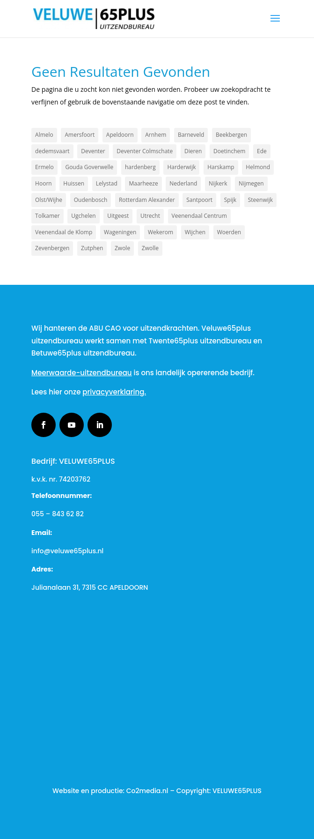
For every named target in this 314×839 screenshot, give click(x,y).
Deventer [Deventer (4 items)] (93, 151)
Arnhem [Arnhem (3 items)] (155, 135)
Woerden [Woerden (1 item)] (229, 232)
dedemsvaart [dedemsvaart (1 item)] (52, 151)
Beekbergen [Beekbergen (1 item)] (231, 135)
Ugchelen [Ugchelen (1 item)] (83, 216)
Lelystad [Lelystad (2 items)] (106, 183)
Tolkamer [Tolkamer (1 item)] (47, 216)
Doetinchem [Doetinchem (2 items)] (229, 151)
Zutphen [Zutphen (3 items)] (92, 248)
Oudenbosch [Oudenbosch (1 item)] (91, 200)
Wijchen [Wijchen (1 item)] (195, 232)
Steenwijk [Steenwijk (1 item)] (260, 200)
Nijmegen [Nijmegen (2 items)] (251, 183)
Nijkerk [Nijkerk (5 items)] (218, 183)
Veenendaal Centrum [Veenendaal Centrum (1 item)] (199, 216)
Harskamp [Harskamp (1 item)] (220, 167)
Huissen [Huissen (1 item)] (73, 183)
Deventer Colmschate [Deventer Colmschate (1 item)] (145, 151)
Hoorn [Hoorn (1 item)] (43, 183)
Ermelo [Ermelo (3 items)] (44, 167)
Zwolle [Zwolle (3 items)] (150, 248)
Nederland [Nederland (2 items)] (183, 183)
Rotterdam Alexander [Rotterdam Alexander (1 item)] (147, 200)
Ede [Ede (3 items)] (262, 151)
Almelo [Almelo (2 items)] (44, 135)
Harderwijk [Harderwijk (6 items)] (181, 167)
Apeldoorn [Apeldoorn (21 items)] (120, 135)
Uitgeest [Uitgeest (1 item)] (118, 216)
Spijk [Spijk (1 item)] (230, 200)
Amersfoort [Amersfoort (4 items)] (80, 135)
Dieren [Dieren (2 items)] (193, 151)
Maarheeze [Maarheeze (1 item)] (143, 183)
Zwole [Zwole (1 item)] (122, 248)
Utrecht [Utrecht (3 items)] (150, 216)
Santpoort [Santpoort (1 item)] (199, 200)
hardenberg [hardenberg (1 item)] (140, 167)
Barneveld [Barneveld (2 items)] (191, 135)
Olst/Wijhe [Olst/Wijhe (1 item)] (48, 200)
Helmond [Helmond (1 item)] (258, 167)
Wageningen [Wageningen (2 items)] (120, 232)
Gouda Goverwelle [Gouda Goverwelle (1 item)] (89, 167)
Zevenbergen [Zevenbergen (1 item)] (52, 248)
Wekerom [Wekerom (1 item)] (160, 232)
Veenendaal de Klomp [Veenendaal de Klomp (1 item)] (63, 232)
